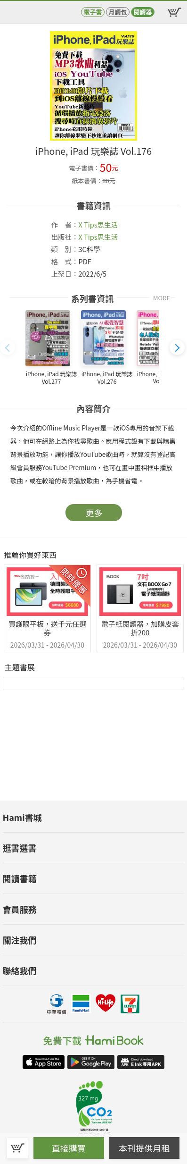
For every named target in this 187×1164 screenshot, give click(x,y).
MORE (161, 298)
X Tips (88, 224)
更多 (94, 512)
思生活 (107, 224)
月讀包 (117, 12)
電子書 (92, 12)
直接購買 (69, 1148)
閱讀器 (142, 12)
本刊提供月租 (144, 1148)
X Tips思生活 (98, 237)
